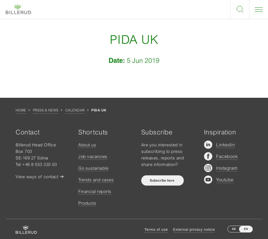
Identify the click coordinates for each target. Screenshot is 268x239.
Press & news (45, 110)
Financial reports (94, 191)
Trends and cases (96, 179)
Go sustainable (93, 168)
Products (87, 203)
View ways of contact (37, 176)
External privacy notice (194, 229)
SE (234, 228)
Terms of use (156, 229)
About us (87, 144)
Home (21, 110)
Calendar (75, 110)
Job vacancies (92, 156)
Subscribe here (162, 180)
